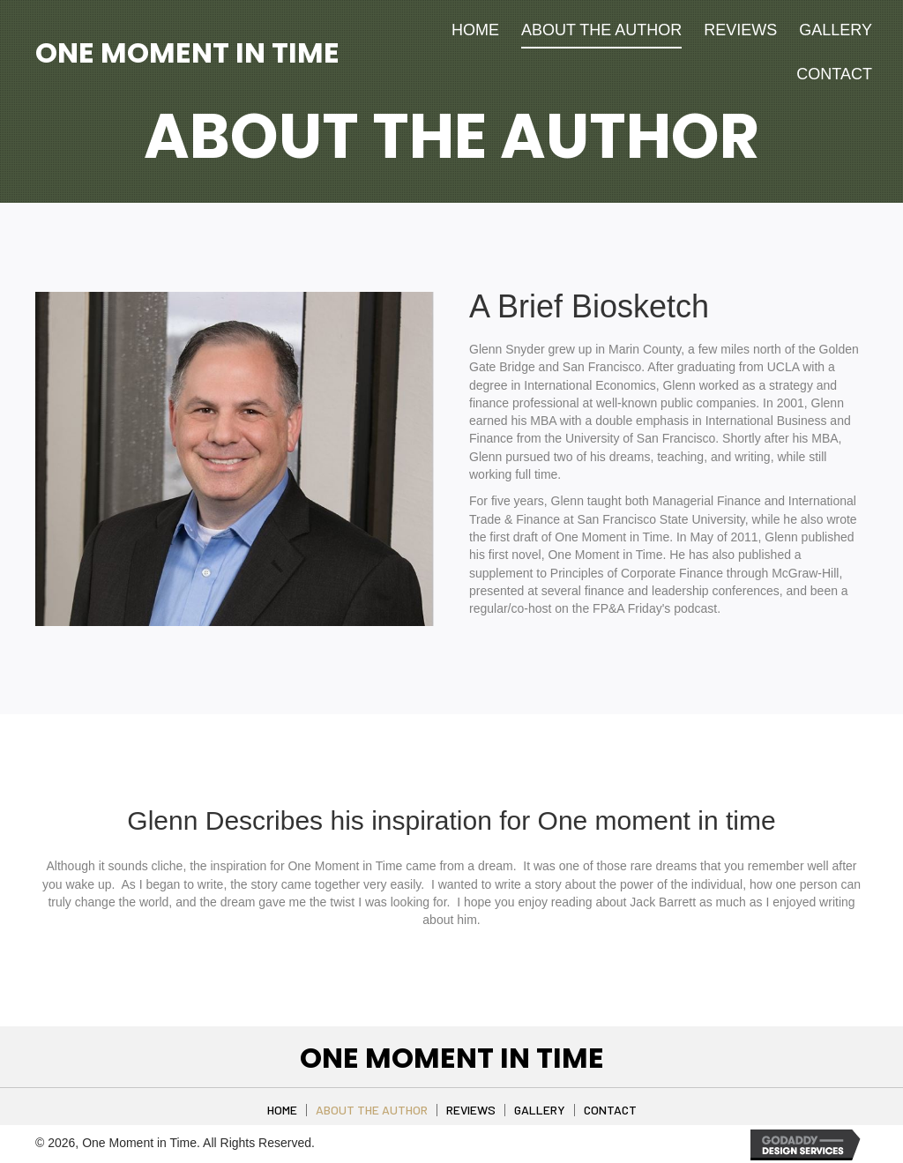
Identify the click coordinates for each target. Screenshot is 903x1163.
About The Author (372, 1110)
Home (282, 1110)
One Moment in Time (187, 52)
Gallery (539, 1110)
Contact (610, 1110)
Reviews (471, 1110)
